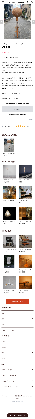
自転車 (3, 347)
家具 (2, 313)
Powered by (18, 401)
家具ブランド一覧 (6, 370)
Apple (3, 364)
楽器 (2, 353)
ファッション (4, 324)
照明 (2, 319)
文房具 (3, 341)
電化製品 (4, 358)
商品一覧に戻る (17, 302)
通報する (31, 119)
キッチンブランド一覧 (7, 381)
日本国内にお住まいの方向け (17, 115)
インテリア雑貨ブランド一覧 (9, 387)
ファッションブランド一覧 (8, 375)
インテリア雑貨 (5, 336)
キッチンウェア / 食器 (7, 330)
